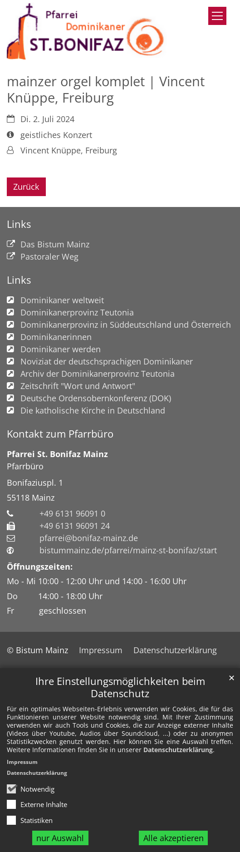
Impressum (22, 762)
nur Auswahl (60, 837)
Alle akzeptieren (173, 837)
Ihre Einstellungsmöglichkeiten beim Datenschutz (120, 687)
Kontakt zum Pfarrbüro (60, 434)
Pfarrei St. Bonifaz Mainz (57, 453)
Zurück (26, 186)
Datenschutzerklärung (178, 749)
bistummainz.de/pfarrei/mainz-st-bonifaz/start (128, 550)
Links (19, 224)
